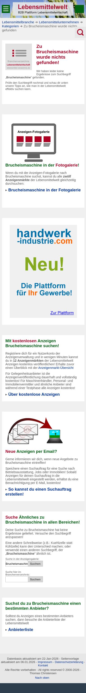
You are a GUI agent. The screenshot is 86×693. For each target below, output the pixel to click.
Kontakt (43, 665)
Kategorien (10, 26)
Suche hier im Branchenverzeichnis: (17, 573)
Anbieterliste (20, 629)
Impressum (45, 662)
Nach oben (42, 677)
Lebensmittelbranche (18, 22)
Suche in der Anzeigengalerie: (22, 559)
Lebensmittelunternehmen (59, 22)
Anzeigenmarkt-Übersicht (55, 368)
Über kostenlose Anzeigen (34, 394)
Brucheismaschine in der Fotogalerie (44, 190)
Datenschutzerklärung (69, 662)
